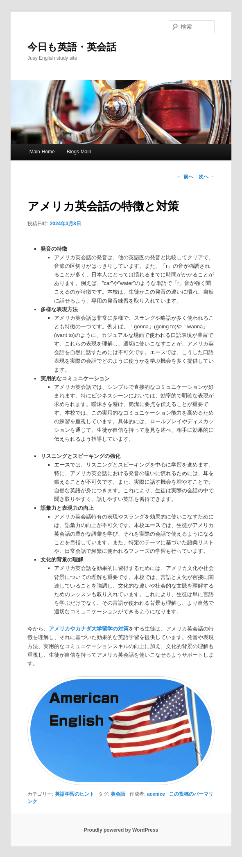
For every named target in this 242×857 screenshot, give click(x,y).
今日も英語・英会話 (71, 46)
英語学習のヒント (74, 794)
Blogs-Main (79, 152)
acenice (156, 794)
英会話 (118, 794)
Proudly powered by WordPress (121, 830)
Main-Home (42, 152)
